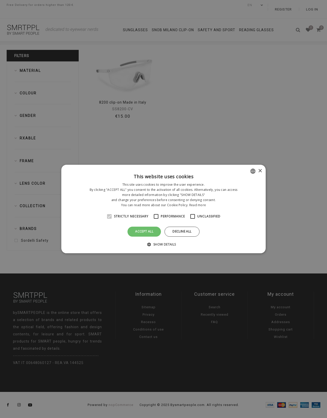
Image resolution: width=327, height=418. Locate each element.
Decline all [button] (181, 231)
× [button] (260, 171)
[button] (163, 244)
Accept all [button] (144, 231)
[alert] (163, 209)
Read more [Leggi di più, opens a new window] (197, 205)
